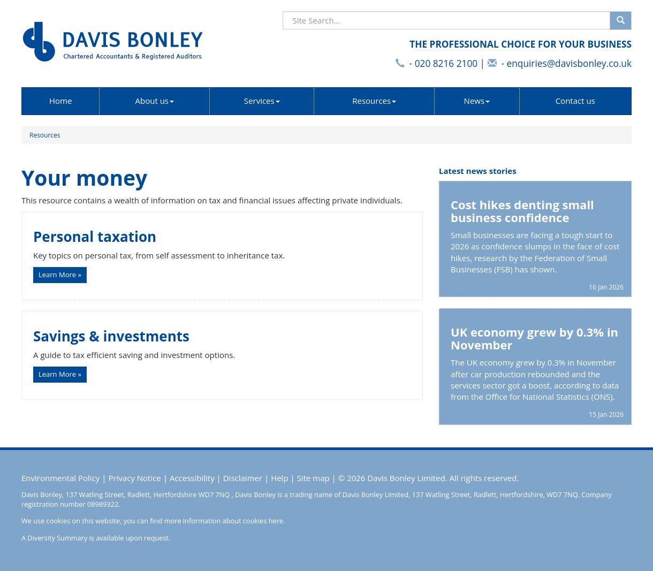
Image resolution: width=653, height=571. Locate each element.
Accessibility (192, 478)
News (477, 100)
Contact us (575, 100)
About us (154, 100)
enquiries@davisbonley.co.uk (569, 63)
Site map (313, 478)
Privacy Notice (134, 478)
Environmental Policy (60, 478)
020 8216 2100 (446, 63)
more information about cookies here (223, 521)
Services (262, 100)
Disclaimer (242, 478)
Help (279, 478)
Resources (374, 100)
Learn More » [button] (60, 274)
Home (60, 100)
